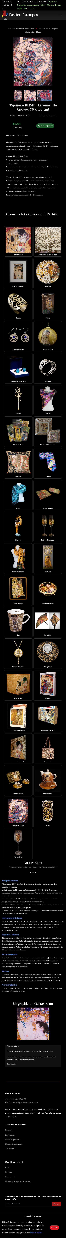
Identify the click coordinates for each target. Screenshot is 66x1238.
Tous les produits (21, 29)
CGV (7, 1168)
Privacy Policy (36, 1233)
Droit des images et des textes (17, 1182)
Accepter (54, 1227)
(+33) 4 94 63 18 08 (7, 5)
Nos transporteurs (12, 1140)
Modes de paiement (13, 1144)
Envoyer (56, 1204)
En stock (8, 1130)
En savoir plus (11, 1064)
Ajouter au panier (45, 126)
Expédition (9, 1135)
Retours (8, 1172)
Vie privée (9, 1149)
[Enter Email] (28, 1204)
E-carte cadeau (11, 1177)
